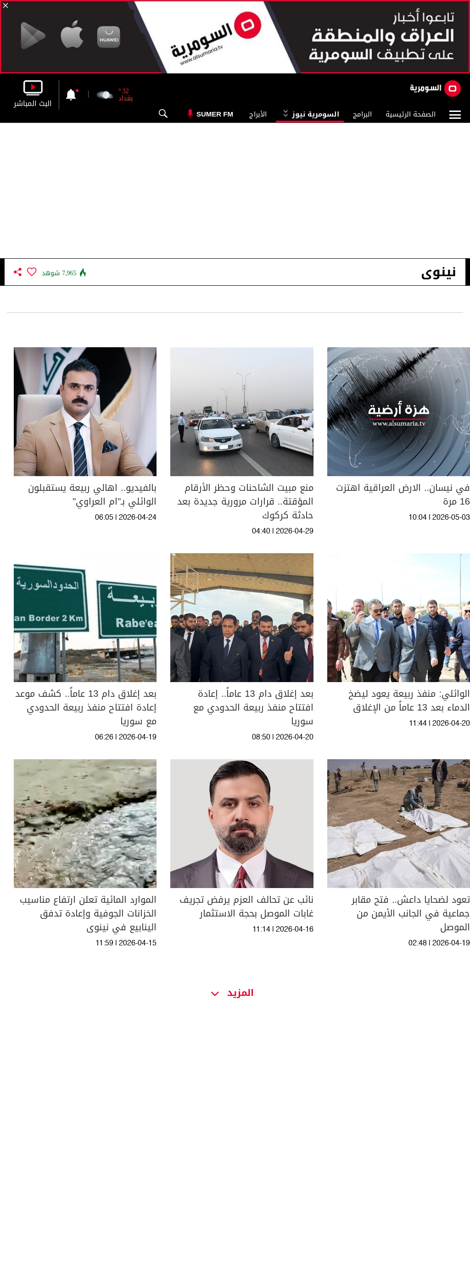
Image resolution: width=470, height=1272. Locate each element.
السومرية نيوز (309, 114)
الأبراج (258, 114)
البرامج (362, 114)
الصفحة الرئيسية (411, 114)
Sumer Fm (214, 114)
